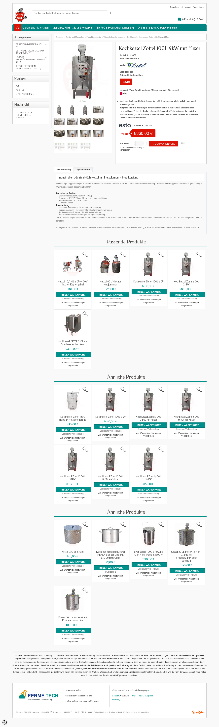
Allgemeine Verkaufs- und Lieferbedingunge (130, 689)
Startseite (59, 37)
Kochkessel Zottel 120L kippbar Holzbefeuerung (72, 418)
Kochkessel (132, 37)
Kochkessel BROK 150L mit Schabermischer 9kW (72, 343)
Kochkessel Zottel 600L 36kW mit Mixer (186, 418)
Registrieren (198, 7)
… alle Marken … (25, 94)
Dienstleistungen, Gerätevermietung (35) (28, 67)
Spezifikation (83, 169)
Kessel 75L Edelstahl (73, 550)
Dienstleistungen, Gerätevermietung (158, 27)
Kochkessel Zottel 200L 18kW (72, 477)
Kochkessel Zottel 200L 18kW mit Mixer (110, 477)
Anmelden (186, 7)
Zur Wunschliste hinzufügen (132, 147)
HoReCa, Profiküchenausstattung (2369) (30, 59)
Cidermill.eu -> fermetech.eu (31, 115)
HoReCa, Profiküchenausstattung (115, 27)
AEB (18, 86)
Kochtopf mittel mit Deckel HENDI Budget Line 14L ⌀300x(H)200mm (110, 553)
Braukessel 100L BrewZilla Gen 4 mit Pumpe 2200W (148, 552)
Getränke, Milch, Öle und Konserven (73, 27)
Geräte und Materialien (35, 27)
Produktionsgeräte (93, 37)
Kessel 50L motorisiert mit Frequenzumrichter (72, 618)
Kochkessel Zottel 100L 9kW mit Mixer (154, 37)
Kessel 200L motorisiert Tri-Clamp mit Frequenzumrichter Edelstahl (186, 555)
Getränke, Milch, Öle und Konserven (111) (30, 52)
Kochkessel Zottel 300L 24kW (186, 283)
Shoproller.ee (198, 711)
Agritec (20, 90)
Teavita (126, 82)
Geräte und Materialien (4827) (29, 45)
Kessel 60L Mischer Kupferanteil (110, 283)
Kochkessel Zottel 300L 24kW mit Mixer (148, 418)
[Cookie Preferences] (5, 722)
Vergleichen (125, 150)
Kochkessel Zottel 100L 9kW (148, 281)
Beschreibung (64, 169)
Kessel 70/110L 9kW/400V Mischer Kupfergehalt (72, 283)
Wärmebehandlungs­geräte (114, 37)
